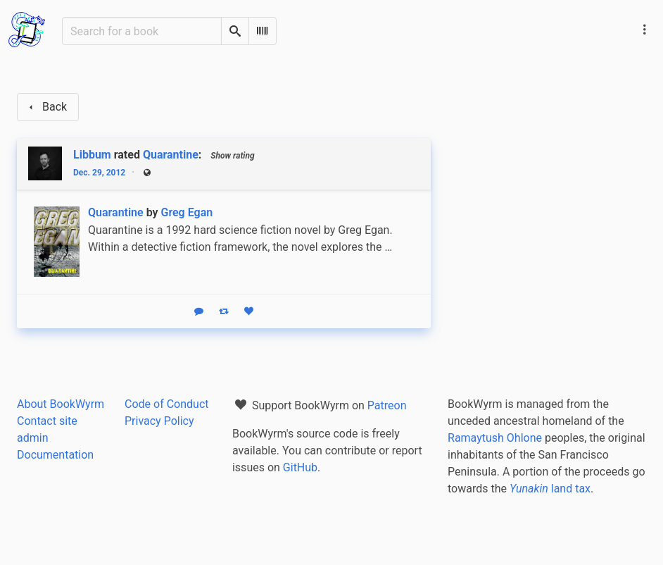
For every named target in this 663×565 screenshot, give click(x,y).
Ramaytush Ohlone (495, 438)
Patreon (387, 405)
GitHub (300, 467)
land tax (550, 488)
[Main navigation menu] (644, 29)
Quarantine (170, 154)
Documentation (55, 454)
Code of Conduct (167, 404)
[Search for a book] (142, 31)
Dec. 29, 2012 (99, 173)
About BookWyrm (60, 404)
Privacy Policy (159, 421)
